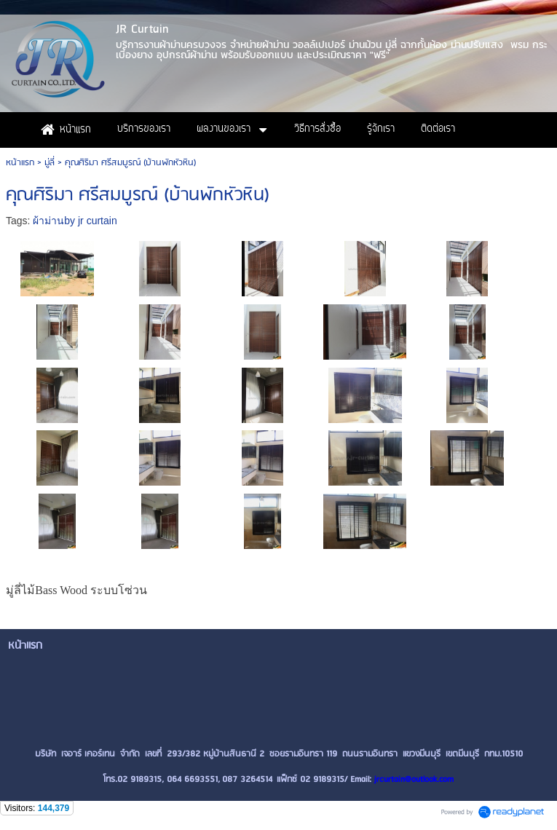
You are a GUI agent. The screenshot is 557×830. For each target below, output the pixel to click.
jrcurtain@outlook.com (414, 779)
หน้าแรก (20, 162)
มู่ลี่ (49, 162)
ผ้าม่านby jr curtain (74, 220)
